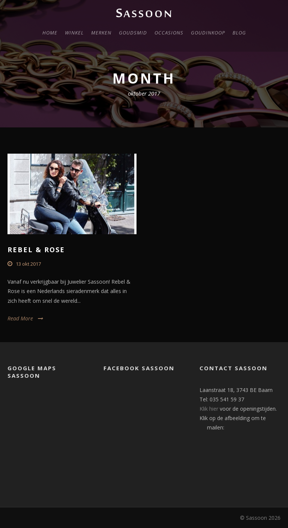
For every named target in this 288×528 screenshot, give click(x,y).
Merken (101, 32)
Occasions (168, 32)
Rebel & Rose (36, 249)
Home (49, 32)
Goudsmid (133, 32)
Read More (20, 318)
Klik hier (209, 408)
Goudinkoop (208, 32)
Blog (239, 32)
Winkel (74, 32)
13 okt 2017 (28, 263)
